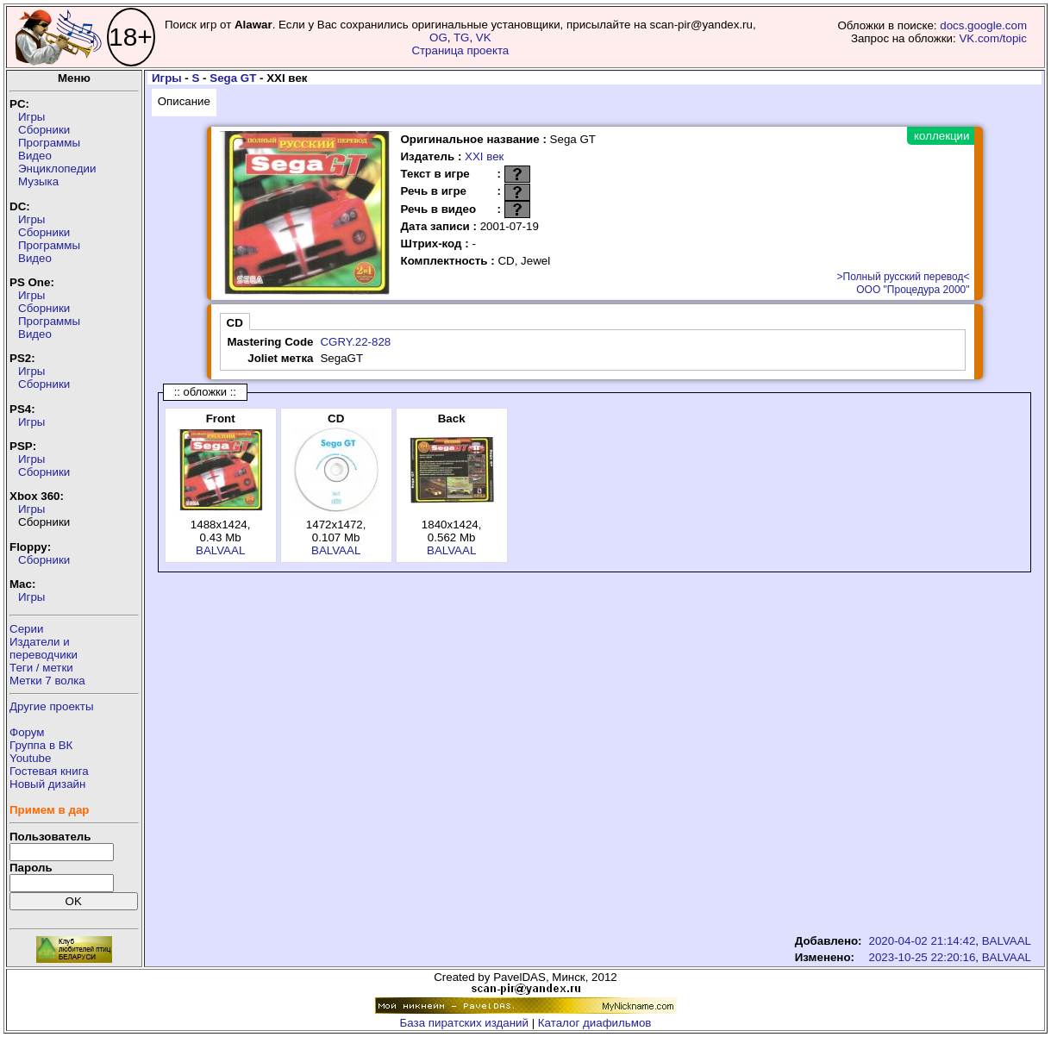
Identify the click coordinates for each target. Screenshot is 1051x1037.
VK (483, 37)
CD (235, 322)
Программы (49, 142)
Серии (26, 628)
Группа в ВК (40, 745)
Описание (184, 101)
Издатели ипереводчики (43, 648)
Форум (27, 732)
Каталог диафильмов (595, 1022)
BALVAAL (220, 550)
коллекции (941, 135)
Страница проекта (460, 50)
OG (438, 37)
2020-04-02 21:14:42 (922, 940)
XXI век (484, 156)
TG (462, 37)
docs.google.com (983, 25)
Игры (31, 116)
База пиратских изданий (464, 1022)
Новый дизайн (47, 784)
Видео (35, 155)
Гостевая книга (49, 771)
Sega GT (233, 78)
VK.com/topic (993, 38)
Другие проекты (51, 706)
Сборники (44, 129)
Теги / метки (41, 667)
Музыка (38, 181)
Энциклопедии (57, 168)
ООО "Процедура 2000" (912, 290)
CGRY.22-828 (355, 341)
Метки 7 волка (47, 680)
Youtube (30, 758)
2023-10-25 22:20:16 (922, 957)
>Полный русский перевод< (903, 277)
